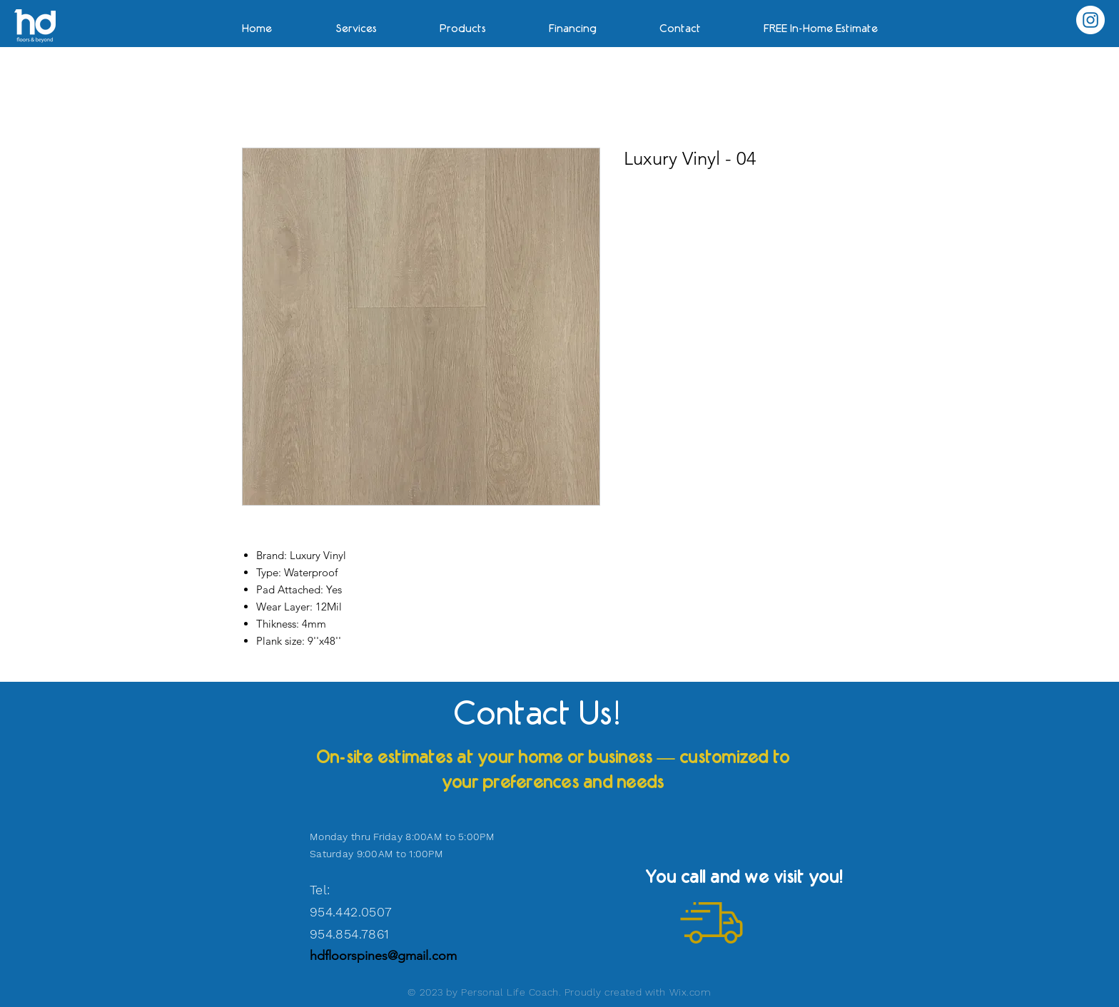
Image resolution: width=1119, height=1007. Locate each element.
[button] (820, 22)
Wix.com (690, 992)
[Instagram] (1090, 20)
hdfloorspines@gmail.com (383, 955)
